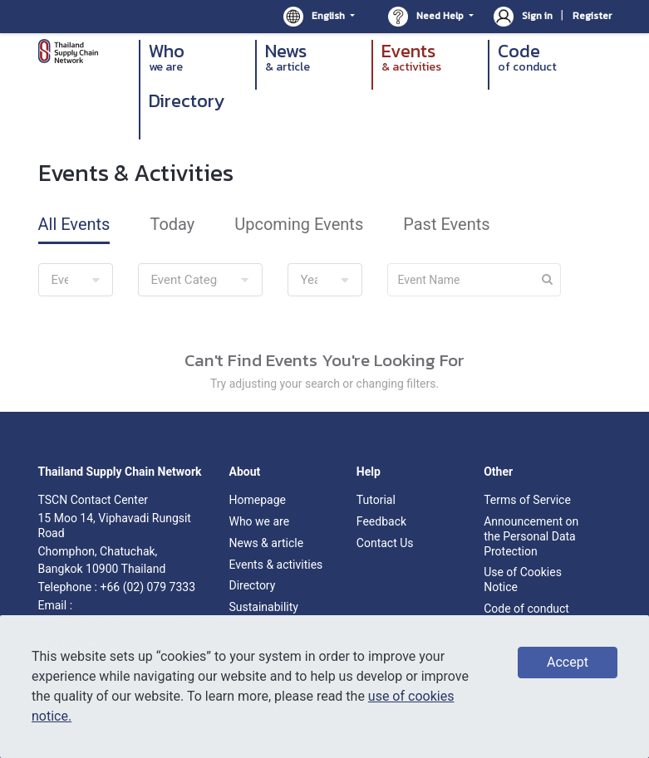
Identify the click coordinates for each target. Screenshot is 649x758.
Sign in (524, 15)
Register (592, 15)
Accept (567, 662)
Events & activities (275, 564)
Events (430, 58)
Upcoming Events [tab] (298, 224)
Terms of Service (527, 499)
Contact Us (385, 543)
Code (547, 58)
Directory (186, 102)
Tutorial (376, 499)
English (315, 17)
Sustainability (263, 607)
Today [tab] (172, 224)
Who (198, 58)
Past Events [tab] (446, 224)
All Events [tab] (74, 224)
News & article (266, 543)
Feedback (381, 521)
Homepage (257, 499)
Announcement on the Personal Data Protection (531, 536)
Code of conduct (526, 608)
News (314, 58)
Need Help (427, 17)
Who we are (259, 521)
